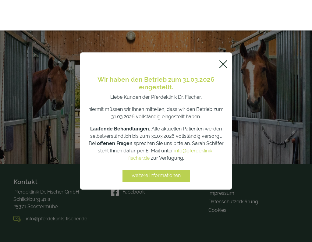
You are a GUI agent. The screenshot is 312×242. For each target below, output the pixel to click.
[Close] (223, 64)
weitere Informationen (156, 175)
